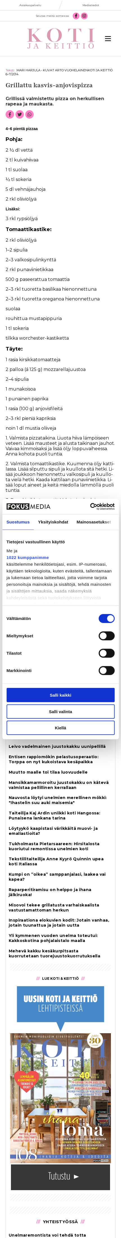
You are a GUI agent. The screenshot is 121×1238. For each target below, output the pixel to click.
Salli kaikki (60, 695)
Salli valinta (60, 711)
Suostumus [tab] (18, 522)
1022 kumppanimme (27, 557)
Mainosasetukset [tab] (94, 522)
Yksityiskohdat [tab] (53, 522)
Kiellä (60, 727)
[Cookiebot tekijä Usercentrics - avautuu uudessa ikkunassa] (90, 506)
